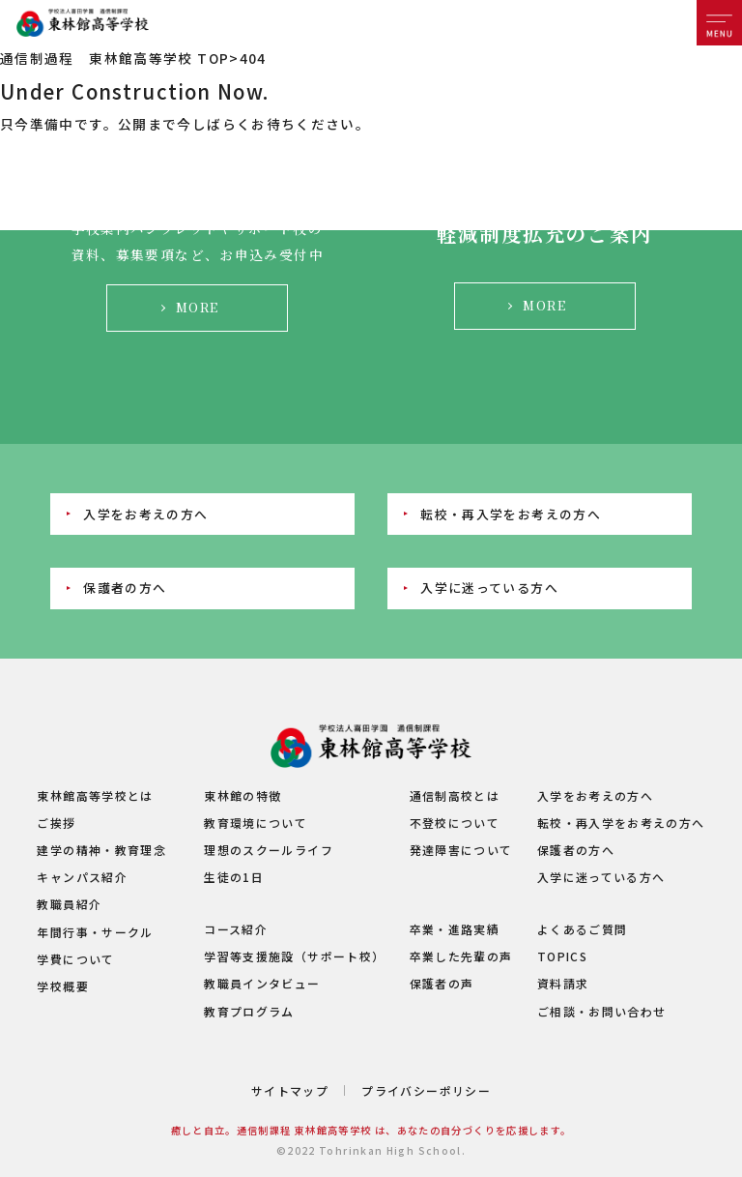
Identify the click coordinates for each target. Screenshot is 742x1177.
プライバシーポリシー (426, 1090)
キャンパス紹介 (82, 876)
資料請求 (562, 983)
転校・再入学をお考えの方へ (510, 514)
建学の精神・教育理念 (101, 849)
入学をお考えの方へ (145, 514)
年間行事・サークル (95, 932)
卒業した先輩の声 (461, 956)
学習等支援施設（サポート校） (294, 956)
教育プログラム (249, 1011)
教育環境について (255, 822)
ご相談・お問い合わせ (602, 1011)
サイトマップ (289, 1090)
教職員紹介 (69, 904)
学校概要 (62, 986)
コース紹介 (236, 929)
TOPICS (562, 956)
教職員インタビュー (262, 983)
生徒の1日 (234, 876)
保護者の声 (442, 983)
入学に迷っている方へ (489, 587)
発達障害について (461, 849)
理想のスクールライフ (268, 849)
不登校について (455, 822)
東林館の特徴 (242, 795)
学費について (75, 959)
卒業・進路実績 (455, 929)
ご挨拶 (56, 822)
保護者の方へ (124, 587)
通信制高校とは (455, 795)
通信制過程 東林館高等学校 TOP (114, 58)
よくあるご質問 (582, 929)
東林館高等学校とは (95, 795)
